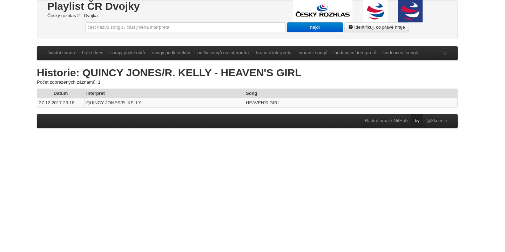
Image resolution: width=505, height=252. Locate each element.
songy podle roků (127, 52)
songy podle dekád (171, 52)
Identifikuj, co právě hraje (376, 27)
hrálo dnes (92, 52)
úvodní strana (61, 52)
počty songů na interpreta (223, 52)
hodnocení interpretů (355, 52)
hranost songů (312, 52)
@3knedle (436, 120)
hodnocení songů (400, 52)
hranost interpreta (273, 52)
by (417, 120)
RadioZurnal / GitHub (386, 120)
